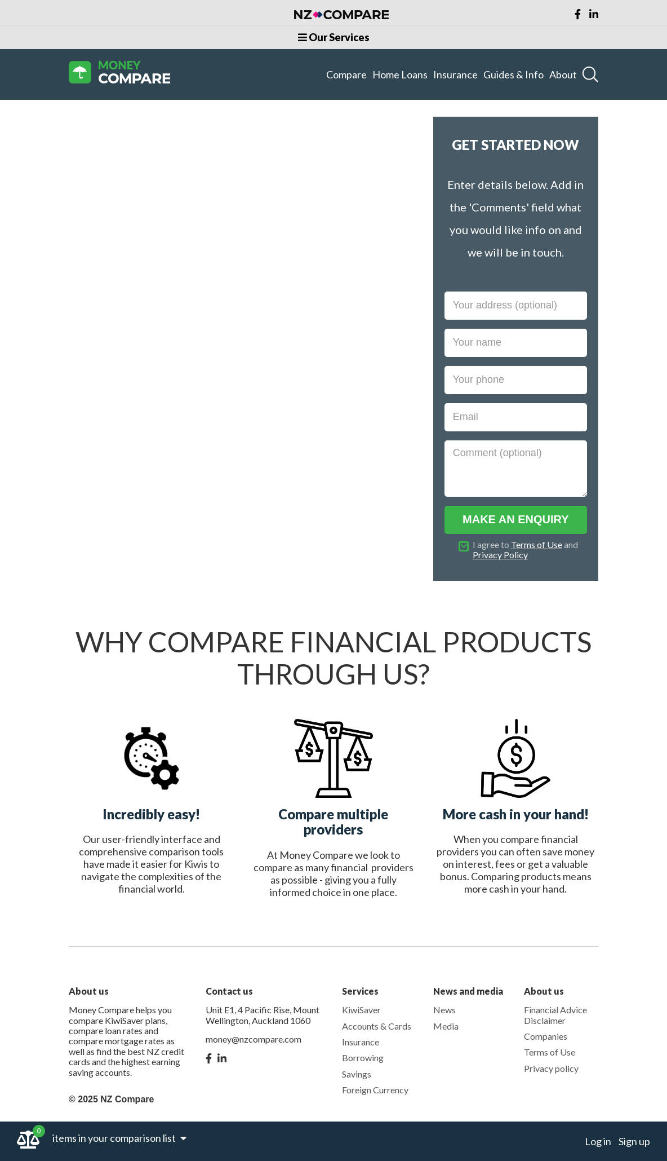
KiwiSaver (361, 1009)
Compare (346, 74)
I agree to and (525, 550)
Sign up (634, 1141)
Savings (356, 1074)
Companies (545, 1036)
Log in (598, 1141)
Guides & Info (513, 74)
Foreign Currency (375, 1089)
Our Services (334, 37)
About (563, 74)
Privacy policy (551, 1068)
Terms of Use (536, 544)
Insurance (455, 74)
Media (446, 1026)
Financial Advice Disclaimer (555, 1014)
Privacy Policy (500, 554)
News (444, 1009)
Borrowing (363, 1057)
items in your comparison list (119, 1138)
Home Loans (400, 74)
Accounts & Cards (376, 1026)
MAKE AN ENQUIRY (516, 519)
